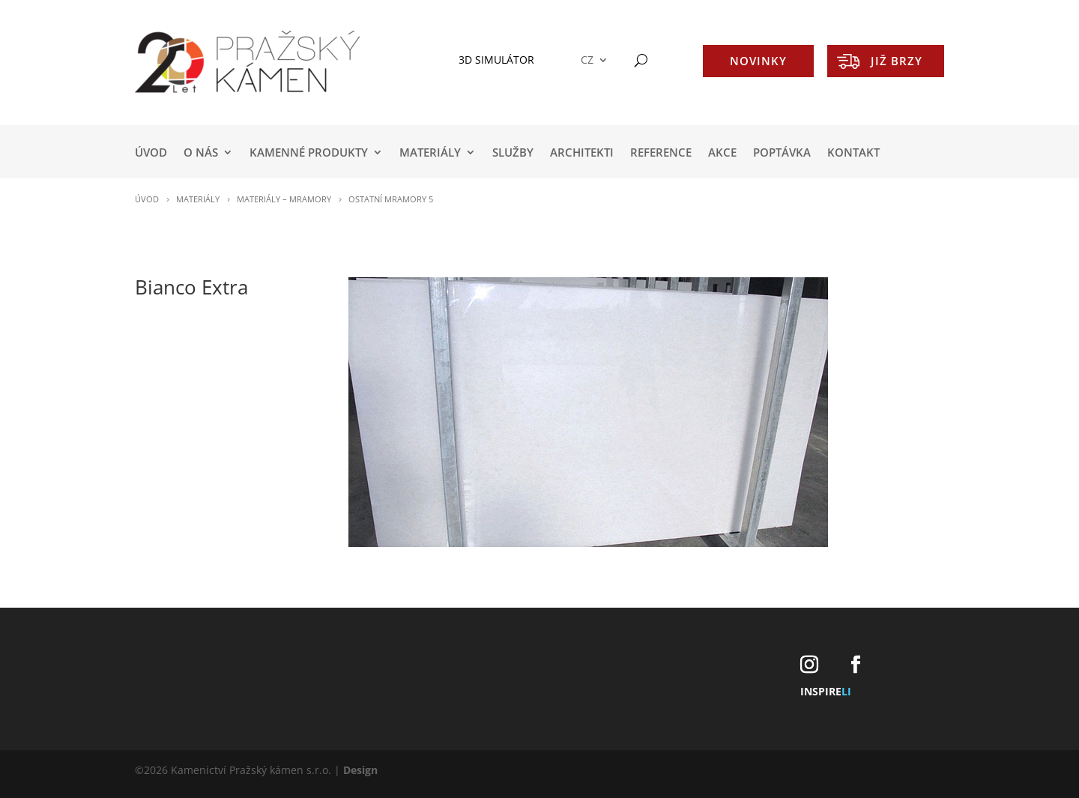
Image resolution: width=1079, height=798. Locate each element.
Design (360, 770)
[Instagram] (809, 665)
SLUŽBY (513, 153)
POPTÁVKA (782, 153)
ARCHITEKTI (582, 153)
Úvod (151, 153)
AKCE (722, 153)
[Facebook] (856, 665)
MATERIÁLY (430, 153)
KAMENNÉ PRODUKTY (309, 153)
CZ (587, 60)
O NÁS (201, 153)
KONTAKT (853, 153)
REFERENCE (661, 153)
